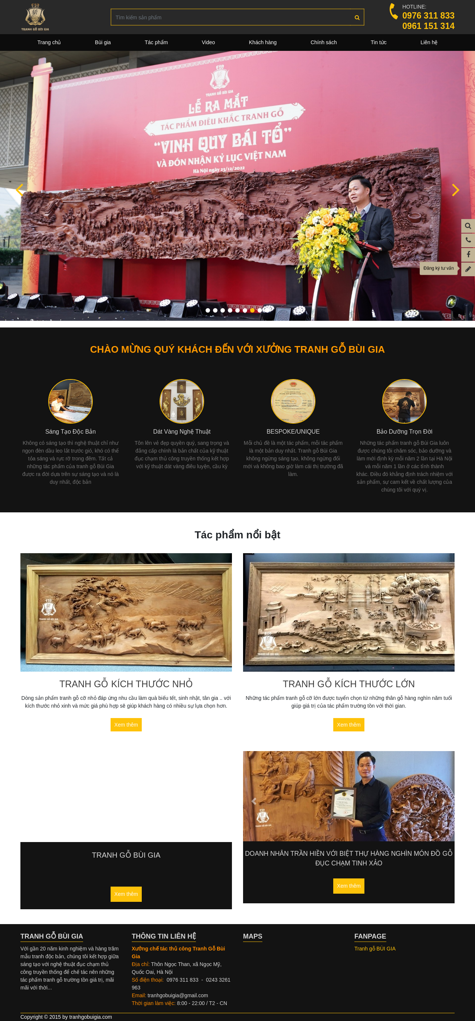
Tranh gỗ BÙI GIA (375, 949)
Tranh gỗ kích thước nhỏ (126, 684)
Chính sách (324, 42)
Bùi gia (103, 42)
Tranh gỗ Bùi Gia (126, 855)
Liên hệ (429, 42)
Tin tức (379, 42)
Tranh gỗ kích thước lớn (349, 684)
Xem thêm (126, 725)
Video (208, 42)
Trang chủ (49, 42)
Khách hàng (263, 42)
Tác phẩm (156, 42)
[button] (19, 189)
